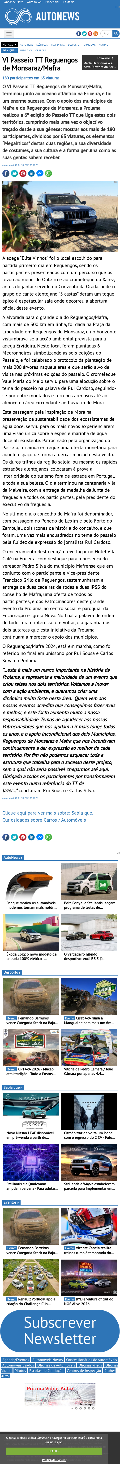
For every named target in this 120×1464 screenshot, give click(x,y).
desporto (73, 44)
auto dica (26, 50)
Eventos (11, 1202)
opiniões (40, 50)
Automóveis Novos (47, 1359)
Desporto (12, 972)
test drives (58, 44)
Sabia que (13, 1087)
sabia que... (9, 50)
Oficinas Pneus (90, 1365)
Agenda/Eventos (15, 1359)
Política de (54, 1460)
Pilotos (20, 1370)
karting (103, 44)
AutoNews (13, 857)
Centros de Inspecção (84, 1370)
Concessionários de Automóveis (91, 1359)
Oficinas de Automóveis (56, 1365)
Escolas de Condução (46, 1370)
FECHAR (54, 1451)
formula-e (89, 44)
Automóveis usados (18, 1365)
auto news (26, 44)
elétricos (42, 44)
